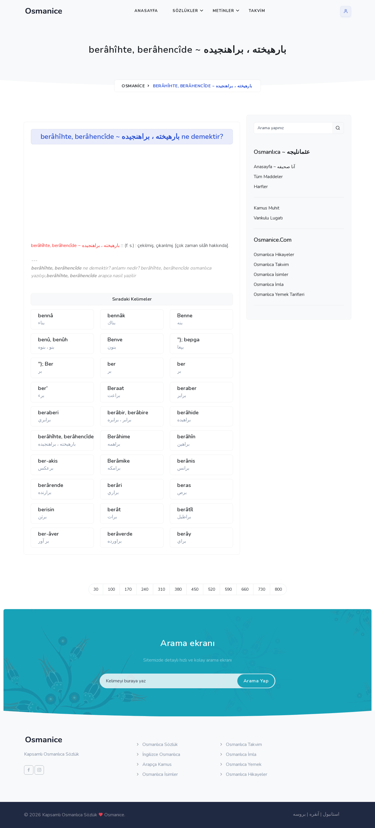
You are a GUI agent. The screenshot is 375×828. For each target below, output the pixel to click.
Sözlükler (185, 10)
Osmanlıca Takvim (271, 265)
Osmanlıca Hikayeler (274, 255)
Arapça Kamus (153, 764)
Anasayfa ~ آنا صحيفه (274, 167)
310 (161, 589)
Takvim (257, 10)
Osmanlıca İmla (269, 284)
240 (144, 589)
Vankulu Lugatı (268, 218)
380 (178, 589)
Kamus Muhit (266, 208)
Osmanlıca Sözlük (156, 744)
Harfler (261, 187)
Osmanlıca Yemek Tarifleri (279, 294)
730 (261, 589)
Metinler (223, 10)
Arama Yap (256, 681)
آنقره (314, 814)
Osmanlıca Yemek (240, 764)
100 (111, 589)
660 (244, 589)
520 (211, 589)
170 (128, 589)
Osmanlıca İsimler (271, 274)
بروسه (299, 814)
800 (278, 589)
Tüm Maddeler (268, 177)
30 (95, 589)
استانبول (331, 814)
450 (194, 589)
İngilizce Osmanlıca (157, 754)
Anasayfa (146, 10)
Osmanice (133, 86)
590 (228, 589)
